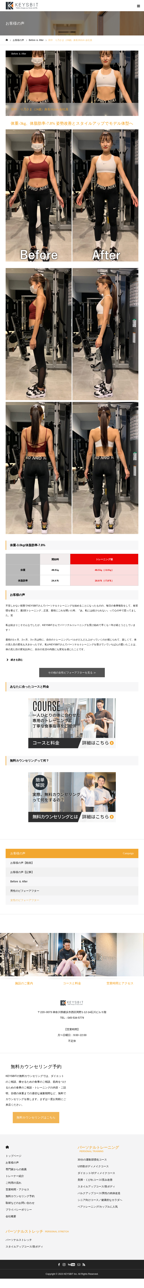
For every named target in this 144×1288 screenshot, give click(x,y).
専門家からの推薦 (16, 1169)
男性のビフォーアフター (24, 890)
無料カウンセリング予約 (20, 1196)
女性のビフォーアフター (24, 900)
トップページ (13, 1155)
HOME (7, 1147)
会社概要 (11, 1216)
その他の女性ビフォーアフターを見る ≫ (72, 672)
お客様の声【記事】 (22, 872)
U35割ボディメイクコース (93, 1166)
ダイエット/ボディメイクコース (96, 1173)
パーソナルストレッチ (37, 1231)
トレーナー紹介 (15, 1176)
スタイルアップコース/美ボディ (96, 1186)
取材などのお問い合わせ (20, 1202)
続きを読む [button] (14, 660)
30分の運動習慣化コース (92, 1159)
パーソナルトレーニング (98, 1149)
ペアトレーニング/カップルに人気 (98, 1206)
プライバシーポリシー (19, 1209)
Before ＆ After (18, 53)
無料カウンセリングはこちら (36, 1117)
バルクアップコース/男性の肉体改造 (99, 1193)
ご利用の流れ (13, 1182)
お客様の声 (12, 1162)
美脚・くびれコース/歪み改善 (95, 1179)
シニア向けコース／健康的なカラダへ (100, 1199)
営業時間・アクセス (17, 1189)
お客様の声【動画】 (22, 862)
